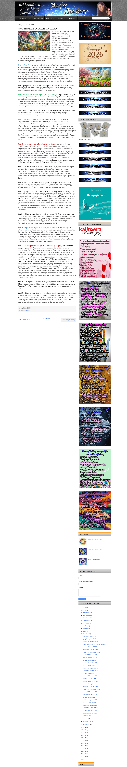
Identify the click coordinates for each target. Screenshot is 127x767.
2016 (83, 748)
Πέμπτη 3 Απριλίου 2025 (90, 710)
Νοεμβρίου (86, 615)
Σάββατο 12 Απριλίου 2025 (90, 686)
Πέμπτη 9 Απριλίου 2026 (95, 549)
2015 (83, 751)
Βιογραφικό (49, 18)
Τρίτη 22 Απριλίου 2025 (89, 660)
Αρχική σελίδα (21, 18)
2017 (83, 746)
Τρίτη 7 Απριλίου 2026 (94, 559)
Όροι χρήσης (72, 18)
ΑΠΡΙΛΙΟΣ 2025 (87, 715)
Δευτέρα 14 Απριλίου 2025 (90, 681)
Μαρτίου (85, 719)
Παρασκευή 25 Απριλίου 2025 (91, 652)
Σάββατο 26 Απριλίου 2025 (90, 649)
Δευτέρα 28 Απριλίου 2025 (90, 641)
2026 (83, 607)
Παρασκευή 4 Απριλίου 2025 (91, 707)
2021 (83, 735)
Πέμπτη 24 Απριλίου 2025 (90, 655)
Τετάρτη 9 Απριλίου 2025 (90, 694)
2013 (83, 756)
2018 (83, 743)
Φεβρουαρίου (87, 721)
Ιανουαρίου (86, 724)
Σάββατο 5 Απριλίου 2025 (90, 705)
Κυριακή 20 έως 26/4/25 (89, 665)
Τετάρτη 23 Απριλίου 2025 (90, 657)
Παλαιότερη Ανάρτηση (68, 319)
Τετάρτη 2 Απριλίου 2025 (90, 713)
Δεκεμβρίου (86, 612)
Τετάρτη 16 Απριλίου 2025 (90, 676)
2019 (83, 740)
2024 (83, 727)
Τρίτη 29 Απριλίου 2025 (89, 639)
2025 (83, 610)
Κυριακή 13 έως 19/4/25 (89, 684)
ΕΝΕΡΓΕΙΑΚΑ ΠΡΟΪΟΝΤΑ (36, 18)
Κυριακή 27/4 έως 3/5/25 (90, 647)
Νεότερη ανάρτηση (24, 319)
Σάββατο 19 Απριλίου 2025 (90, 668)
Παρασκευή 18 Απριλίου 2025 (91, 670)
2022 (83, 732)
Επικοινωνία (61, 18)
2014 (83, 754)
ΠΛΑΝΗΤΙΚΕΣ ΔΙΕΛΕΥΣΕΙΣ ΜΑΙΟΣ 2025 (94, 644)
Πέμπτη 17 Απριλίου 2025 (90, 673)
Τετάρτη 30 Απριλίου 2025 (90, 636)
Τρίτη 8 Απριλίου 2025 (89, 697)
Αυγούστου (86, 623)
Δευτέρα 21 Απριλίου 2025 (90, 663)
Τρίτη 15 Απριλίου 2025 (89, 678)
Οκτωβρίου (86, 618)
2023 (83, 730)
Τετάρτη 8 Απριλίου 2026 (95, 539)
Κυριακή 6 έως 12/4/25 (89, 702)
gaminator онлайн (25, 0)
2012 (83, 759)
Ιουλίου (85, 626)
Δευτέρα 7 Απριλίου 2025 (90, 700)
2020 (83, 738)
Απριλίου (85, 634)
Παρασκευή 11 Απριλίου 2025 (91, 689)
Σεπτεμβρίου (87, 620)
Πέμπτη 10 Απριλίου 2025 (90, 692)
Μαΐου (85, 631)
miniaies (27, 310)
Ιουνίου (85, 628)
